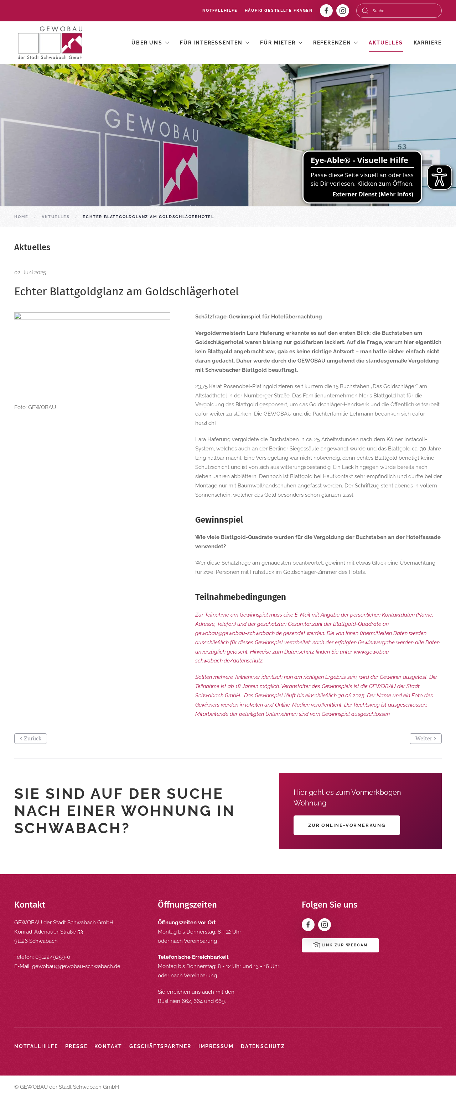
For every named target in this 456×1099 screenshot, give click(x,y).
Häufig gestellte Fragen (279, 10)
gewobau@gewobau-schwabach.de (76, 966)
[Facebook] (326, 10)
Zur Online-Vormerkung (346, 825)
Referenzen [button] (335, 43)
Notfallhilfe (220, 10)
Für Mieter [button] (281, 43)
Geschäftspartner (160, 1046)
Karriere (428, 43)
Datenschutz (263, 1046)
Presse (76, 1046)
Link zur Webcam (340, 945)
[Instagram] (342, 10)
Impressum (216, 1046)
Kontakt (108, 1046)
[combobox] (399, 11)
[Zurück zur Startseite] (50, 42)
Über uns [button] (150, 43)
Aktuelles (386, 43)
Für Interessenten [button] (214, 43)
